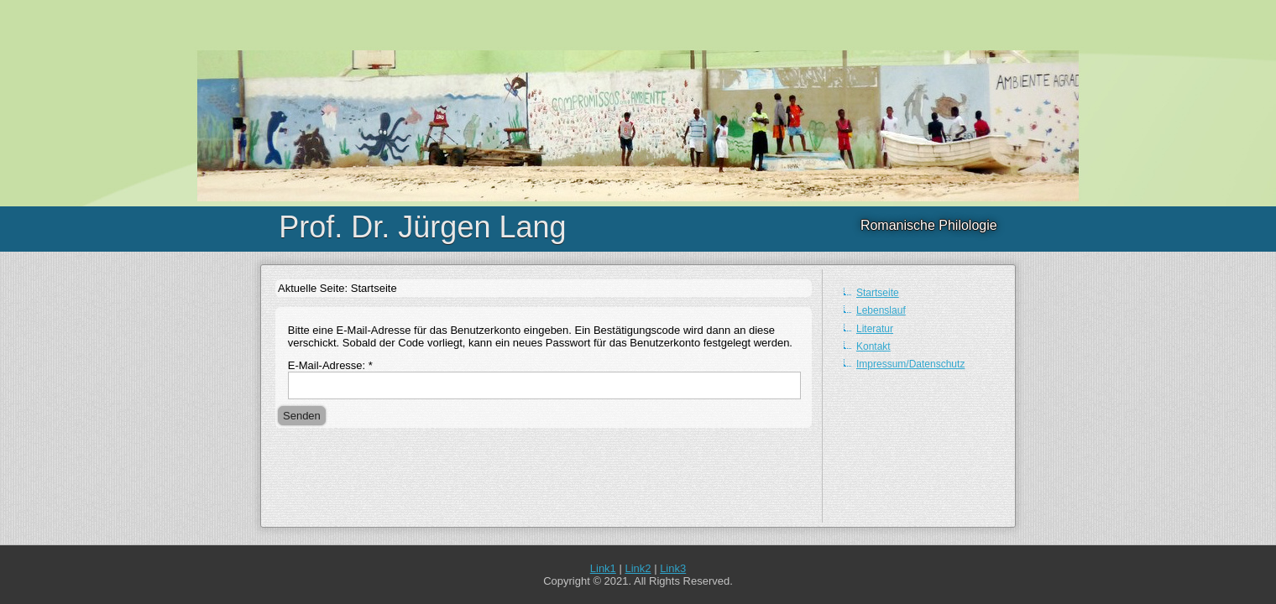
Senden (302, 415)
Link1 (603, 568)
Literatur (874, 329)
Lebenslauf (881, 310)
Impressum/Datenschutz (910, 364)
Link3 (673, 568)
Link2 (638, 568)
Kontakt (873, 346)
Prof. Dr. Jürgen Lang (422, 227)
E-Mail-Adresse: (330, 365)
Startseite (877, 293)
